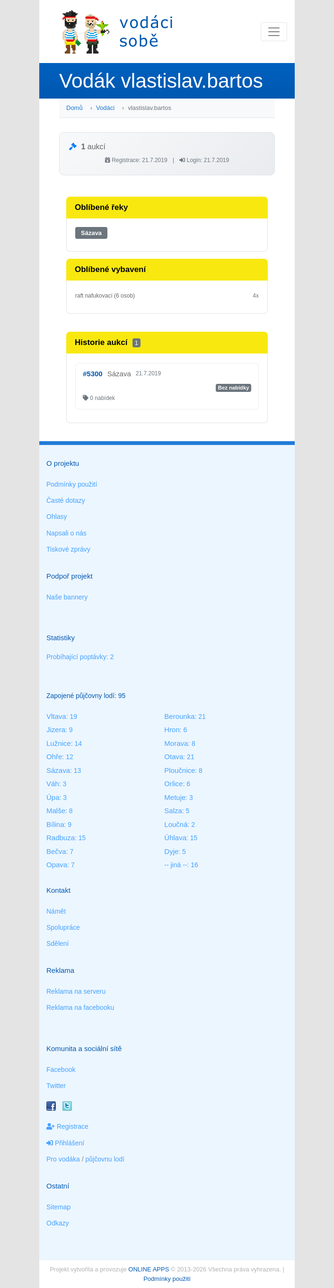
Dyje (171, 851)
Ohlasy (56, 516)
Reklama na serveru (75, 991)
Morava (176, 743)
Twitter (56, 1085)
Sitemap (58, 1207)
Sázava (91, 232)
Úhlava (175, 838)
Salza (173, 811)
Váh (52, 784)
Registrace (67, 1126)
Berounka (179, 716)
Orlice (173, 784)
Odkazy (57, 1223)
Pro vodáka (63, 1159)
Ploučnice (179, 770)
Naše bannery (67, 597)
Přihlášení (65, 1143)
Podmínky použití (71, 484)
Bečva (56, 851)
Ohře (54, 757)
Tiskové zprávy (68, 549)
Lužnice (58, 743)
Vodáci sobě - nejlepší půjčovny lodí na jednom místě (117, 31)
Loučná (175, 824)
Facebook (60, 1069)
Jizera (55, 730)
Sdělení (57, 943)
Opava (56, 865)
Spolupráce (63, 927)
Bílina (55, 824)
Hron (172, 730)
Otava (173, 757)
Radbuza (60, 838)
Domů (74, 107)
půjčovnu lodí (105, 1159)
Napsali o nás (66, 533)
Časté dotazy (65, 500)
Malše (55, 811)
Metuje (174, 797)
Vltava (56, 716)
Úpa (53, 797)
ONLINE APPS (148, 1269)
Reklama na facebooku (80, 1007)
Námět (56, 911)
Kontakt (58, 890)
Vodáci (105, 107)
